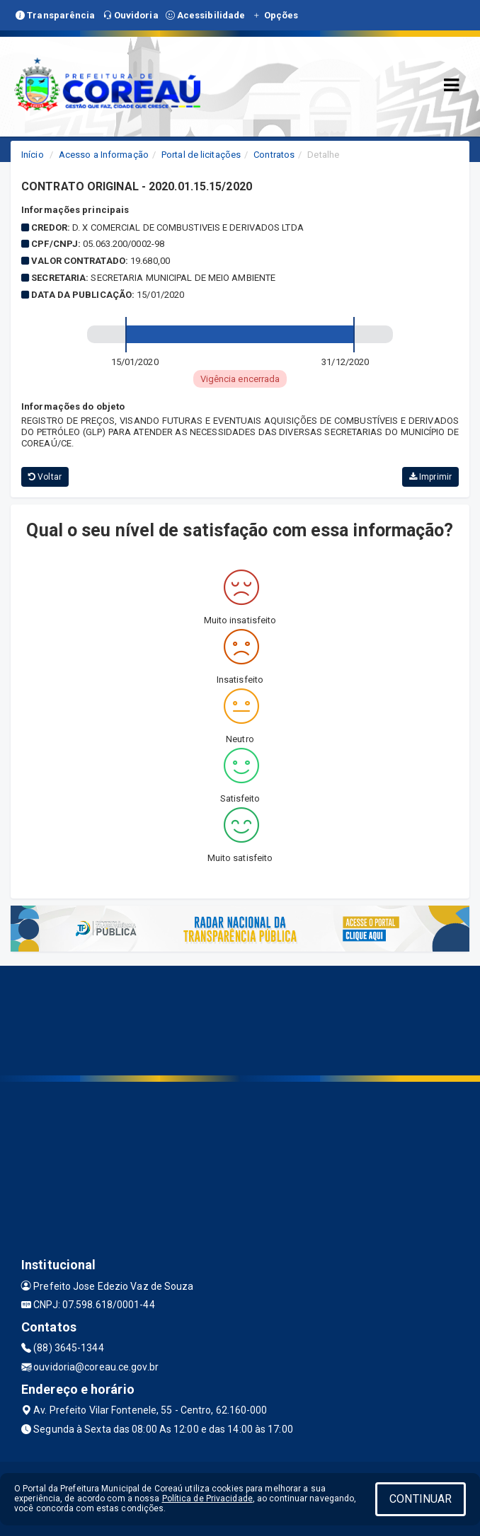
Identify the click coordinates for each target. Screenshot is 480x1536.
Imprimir (430, 477)
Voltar (45, 477)
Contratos (274, 154)
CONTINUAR (420, 1499)
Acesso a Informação (104, 154)
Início (32, 154)
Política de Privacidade (207, 1498)
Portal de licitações (201, 154)
